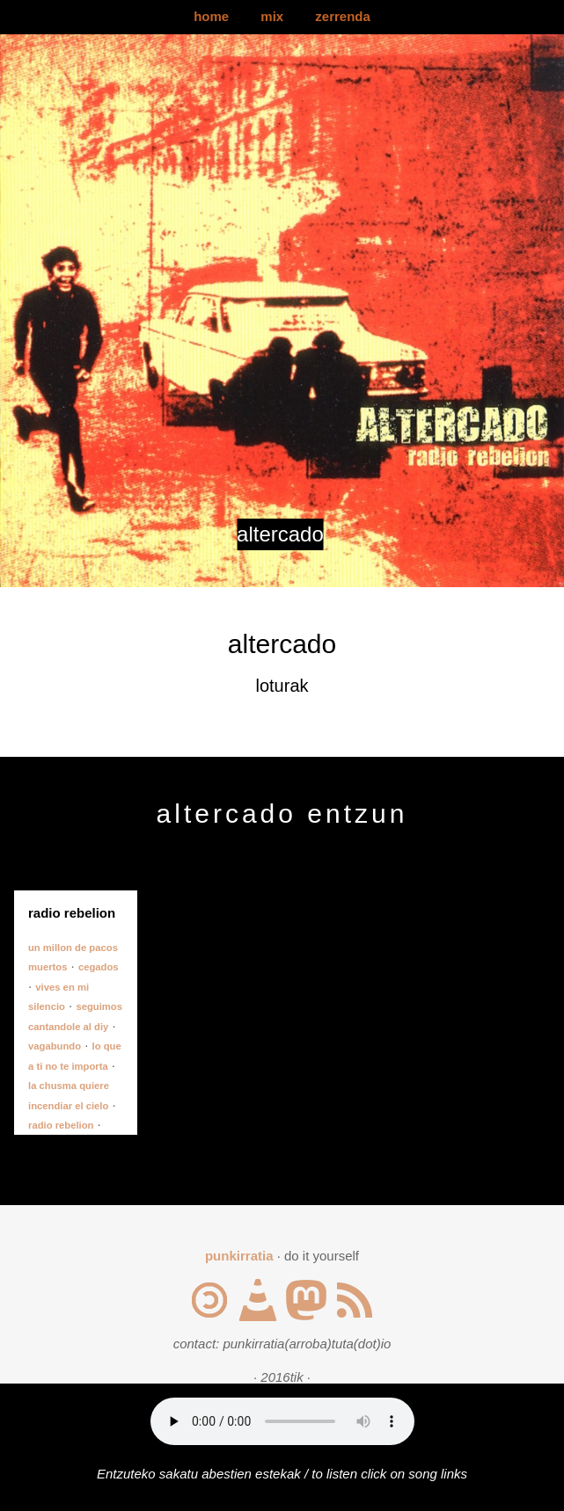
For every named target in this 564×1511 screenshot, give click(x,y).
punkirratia (239, 1255)
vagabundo (54, 1046)
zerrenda (342, 16)
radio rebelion (60, 1125)
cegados (98, 967)
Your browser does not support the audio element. (282, 1421)
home (211, 16)
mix (271, 16)
